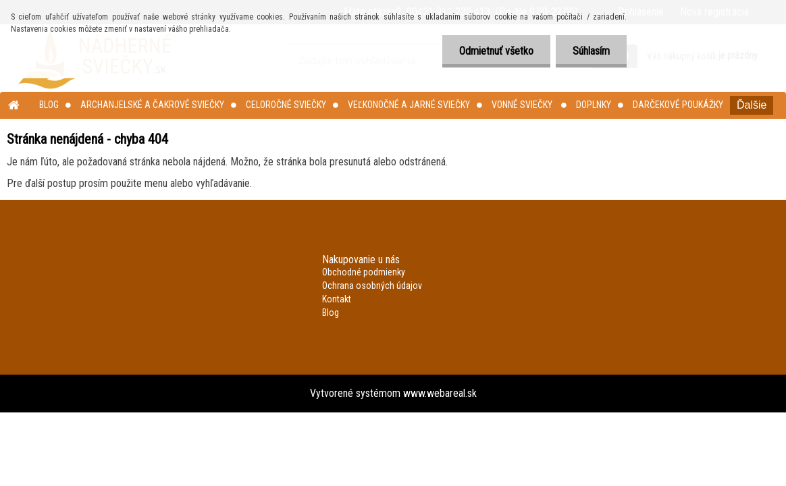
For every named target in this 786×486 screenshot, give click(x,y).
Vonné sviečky (523, 104)
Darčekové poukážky (678, 104)
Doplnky (593, 104)
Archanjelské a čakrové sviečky (152, 104)
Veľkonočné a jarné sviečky (409, 104)
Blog (49, 104)
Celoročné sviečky (286, 104)
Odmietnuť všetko (496, 51)
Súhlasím (591, 51)
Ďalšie (751, 105)
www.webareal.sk (440, 393)
